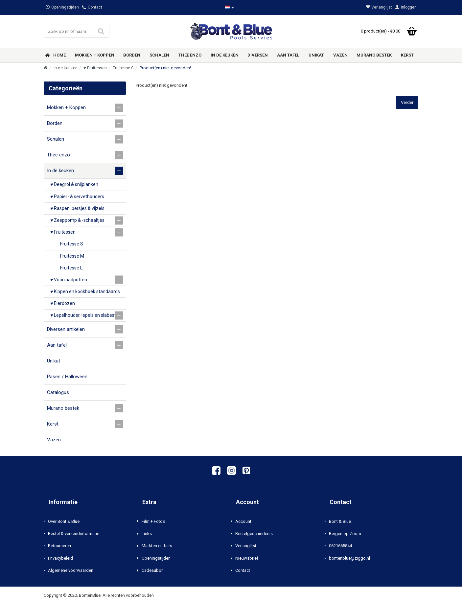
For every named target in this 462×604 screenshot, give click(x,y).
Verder (407, 102)
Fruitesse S (123, 67)
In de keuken (66, 67)
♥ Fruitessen (95, 67)
